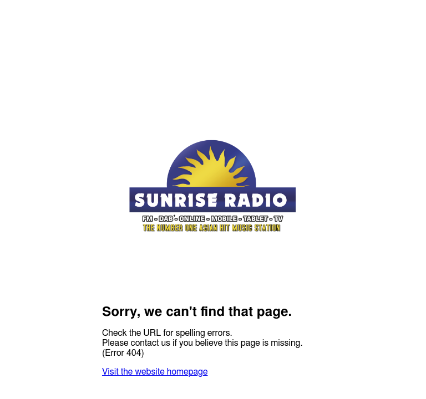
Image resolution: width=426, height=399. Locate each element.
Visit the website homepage (154, 371)
